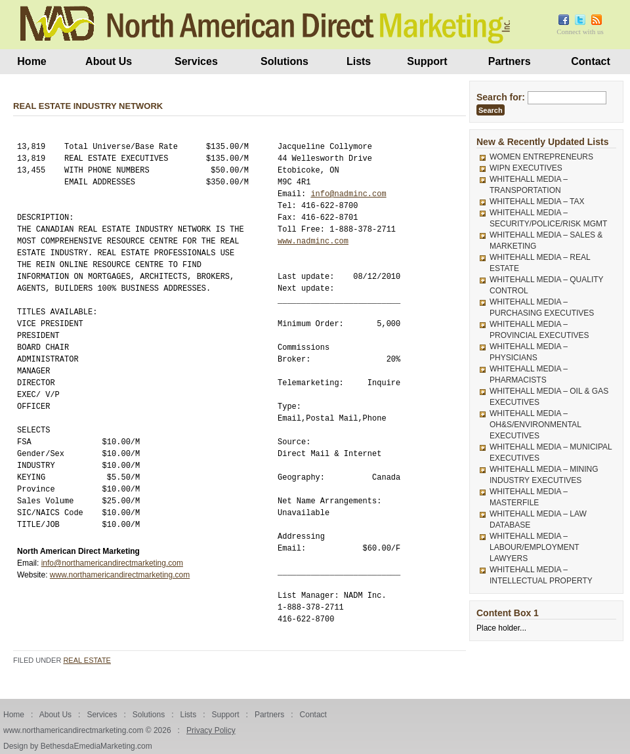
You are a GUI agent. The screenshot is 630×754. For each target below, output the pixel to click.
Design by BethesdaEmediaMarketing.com (77, 746)
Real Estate (87, 660)
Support (427, 61)
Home (31, 61)
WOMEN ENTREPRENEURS (541, 156)
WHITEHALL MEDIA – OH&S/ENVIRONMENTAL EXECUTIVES (535, 424)
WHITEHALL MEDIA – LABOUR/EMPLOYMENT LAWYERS (534, 547)
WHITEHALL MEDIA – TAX (537, 201)
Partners (509, 61)
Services (196, 61)
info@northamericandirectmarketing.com (112, 563)
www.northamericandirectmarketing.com (120, 574)
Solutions (284, 61)
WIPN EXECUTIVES (526, 168)
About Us (108, 61)
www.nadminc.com (313, 241)
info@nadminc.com (348, 193)
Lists (358, 61)
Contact (590, 61)
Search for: (500, 97)
